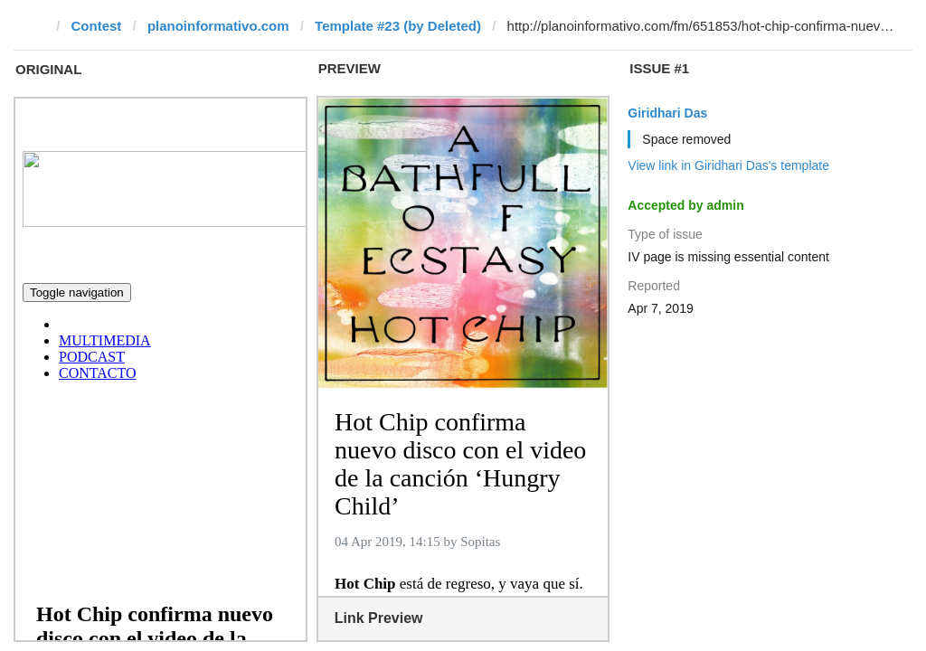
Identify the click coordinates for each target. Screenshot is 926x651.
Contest (96, 25)
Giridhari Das (667, 113)
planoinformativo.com (218, 25)
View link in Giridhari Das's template (728, 165)
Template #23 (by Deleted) (398, 25)
